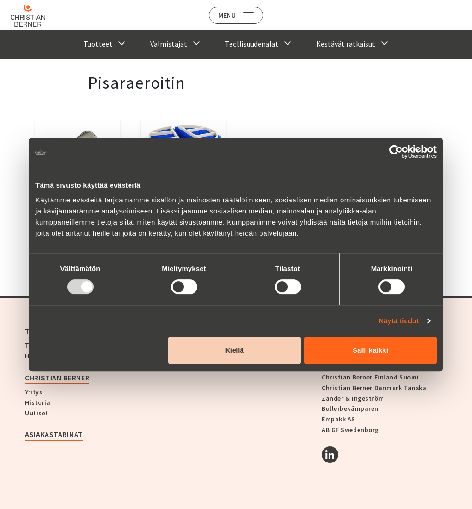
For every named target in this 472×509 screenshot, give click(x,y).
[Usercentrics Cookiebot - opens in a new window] (396, 152)
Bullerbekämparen (350, 408)
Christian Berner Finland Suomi (370, 377)
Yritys (33, 392)
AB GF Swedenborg (350, 430)
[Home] (33, 16)
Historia (37, 402)
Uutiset (36, 413)
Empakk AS (338, 419)
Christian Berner (57, 377)
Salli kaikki (370, 350)
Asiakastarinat (54, 434)
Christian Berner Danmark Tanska (374, 388)
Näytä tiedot (399, 321)
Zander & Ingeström (353, 398)
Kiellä (234, 350)
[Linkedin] (330, 454)
